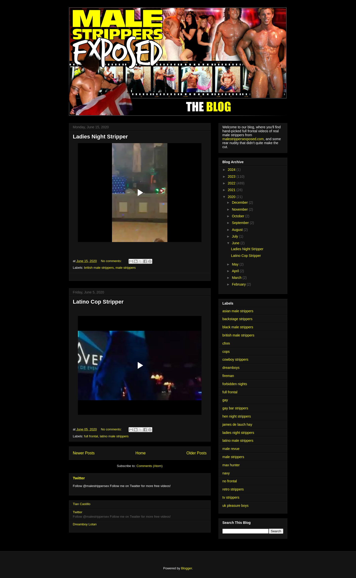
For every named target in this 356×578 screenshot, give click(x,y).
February (239, 284)
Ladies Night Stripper (100, 136)
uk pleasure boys (235, 506)
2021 (232, 190)
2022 (232, 183)
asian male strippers (237, 311)
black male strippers (237, 327)
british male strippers (99, 267)
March (237, 278)
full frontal (91, 436)
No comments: (111, 261)
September (241, 223)
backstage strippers (237, 319)
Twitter (79, 478)
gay (225, 400)
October (238, 216)
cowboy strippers (235, 359)
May (235, 264)
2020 (232, 197)
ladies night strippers (238, 433)
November (240, 209)
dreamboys (231, 368)
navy (226, 473)
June (236, 243)
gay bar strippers (235, 408)
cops (226, 352)
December (240, 202)
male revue (231, 449)
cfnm (226, 343)
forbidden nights (234, 384)
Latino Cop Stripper (98, 302)
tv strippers (230, 497)
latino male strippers (114, 436)
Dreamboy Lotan (85, 524)
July (235, 236)
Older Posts (196, 453)
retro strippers (233, 489)
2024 (232, 170)
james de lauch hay (237, 424)
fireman (228, 376)
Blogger (186, 568)
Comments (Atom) (149, 466)
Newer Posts (84, 453)
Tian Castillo (81, 504)
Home (140, 453)
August (238, 230)
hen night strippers (236, 416)
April (236, 271)
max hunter (231, 465)
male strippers (125, 267)
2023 (232, 176)
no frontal (229, 481)
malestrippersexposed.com (243, 139)
